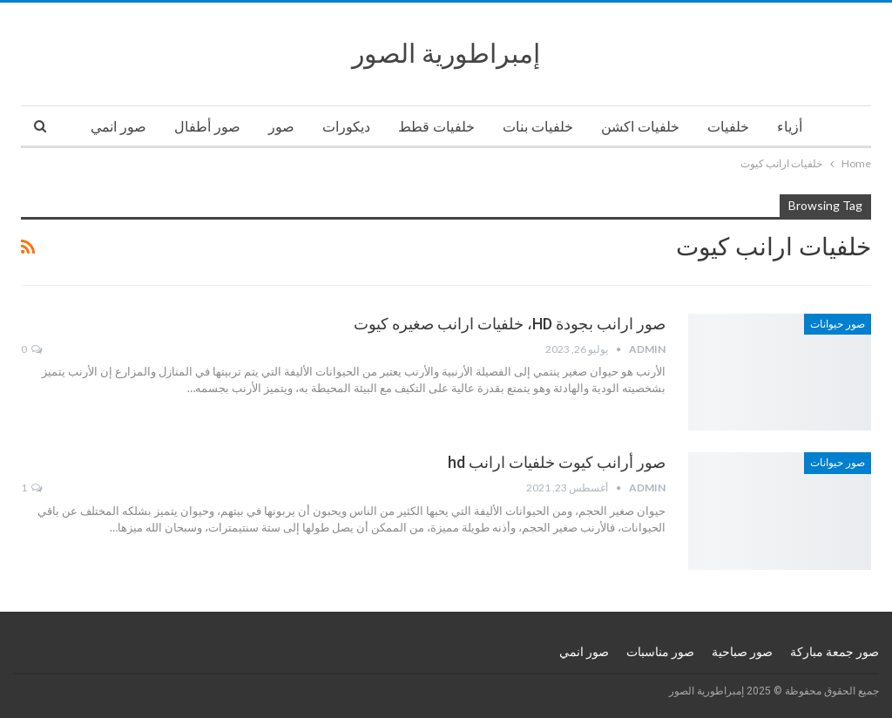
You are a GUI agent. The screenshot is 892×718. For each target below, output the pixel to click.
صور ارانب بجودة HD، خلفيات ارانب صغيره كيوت (510, 324)
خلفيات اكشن (640, 127)
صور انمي (118, 127)
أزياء (789, 127)
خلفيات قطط (436, 127)
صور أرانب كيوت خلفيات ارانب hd (557, 462)
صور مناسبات (660, 652)
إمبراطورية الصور (446, 53)
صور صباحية (742, 652)
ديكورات (346, 127)
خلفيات (728, 127)
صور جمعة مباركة (834, 652)
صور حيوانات (837, 324)
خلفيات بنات (538, 127)
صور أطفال (207, 127)
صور (281, 127)
